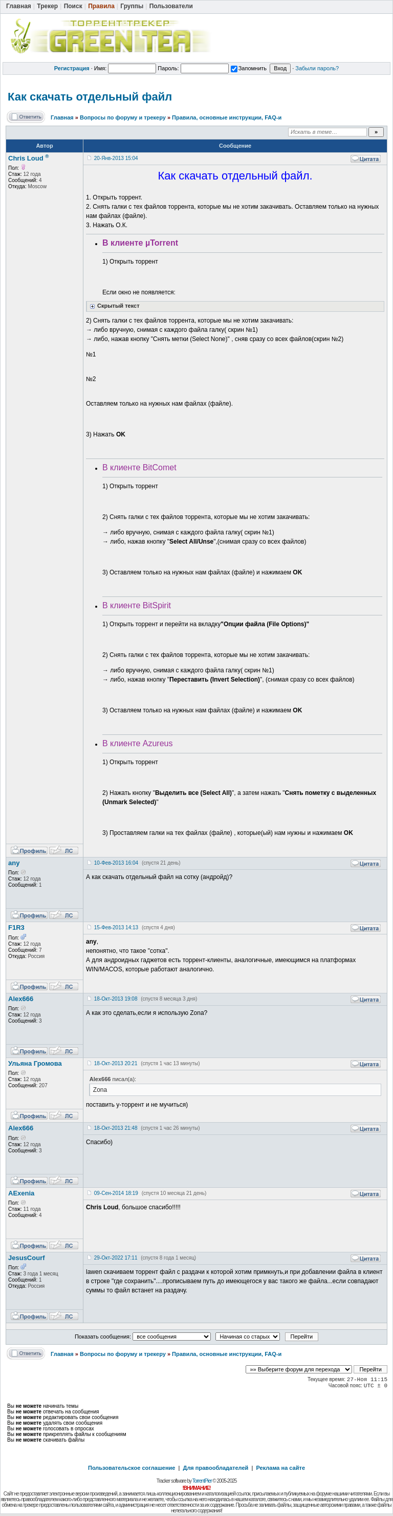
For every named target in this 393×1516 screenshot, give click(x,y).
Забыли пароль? (317, 68)
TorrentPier (202, 1481)
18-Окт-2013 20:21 (116, 1063)
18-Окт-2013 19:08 (116, 999)
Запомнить (249, 68)
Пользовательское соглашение (131, 1468)
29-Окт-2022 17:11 (116, 1258)
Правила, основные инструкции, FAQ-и (226, 117)
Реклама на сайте (280, 1468)
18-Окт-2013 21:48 (116, 1128)
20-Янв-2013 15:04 (116, 158)
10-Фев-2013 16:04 (116, 863)
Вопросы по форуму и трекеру (123, 117)
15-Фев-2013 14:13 (116, 927)
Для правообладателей (216, 1468)
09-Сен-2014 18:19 (116, 1193)
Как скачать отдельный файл (90, 96)
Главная (62, 117)
